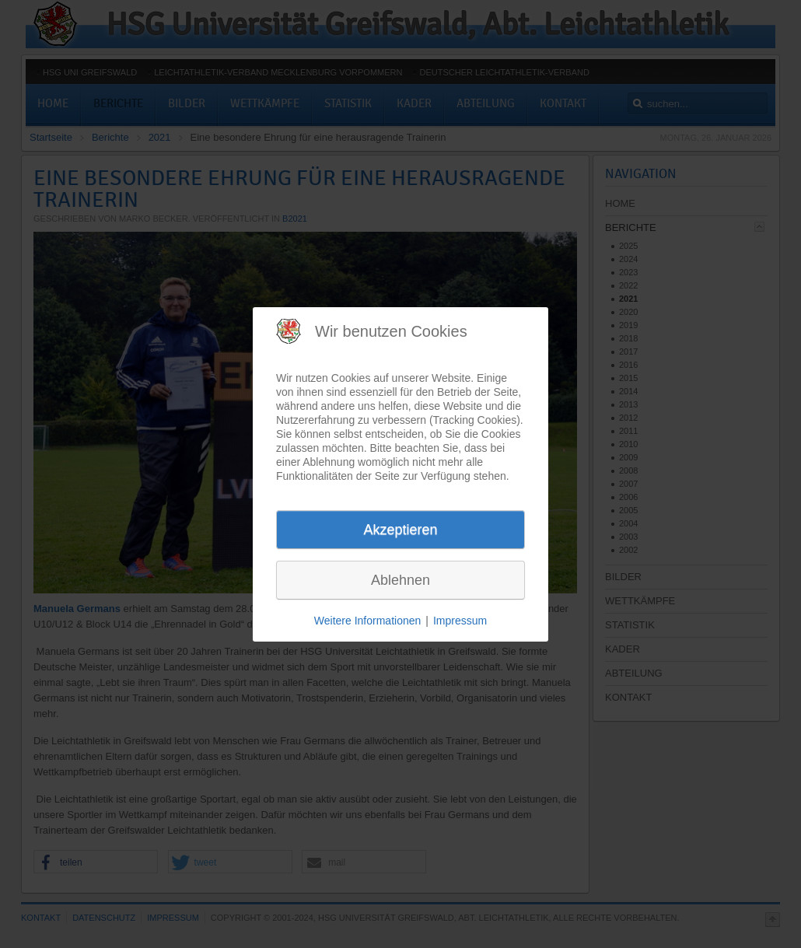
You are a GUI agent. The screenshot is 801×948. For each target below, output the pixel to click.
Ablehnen (400, 580)
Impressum (460, 620)
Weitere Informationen (367, 620)
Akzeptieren (400, 529)
